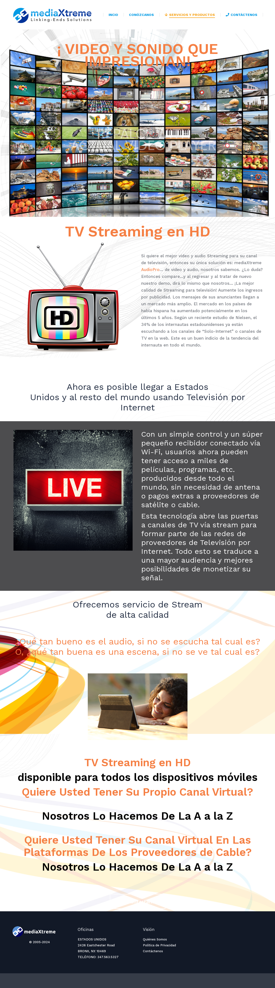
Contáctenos (153, 951)
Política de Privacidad (159, 945)
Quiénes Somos (155, 939)
